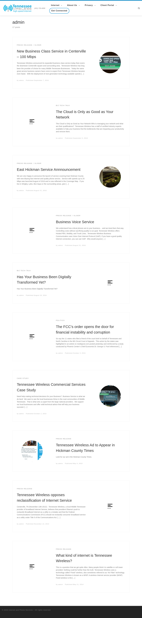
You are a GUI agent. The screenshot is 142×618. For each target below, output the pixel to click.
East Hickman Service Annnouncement (49, 170)
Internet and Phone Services (21, 610)
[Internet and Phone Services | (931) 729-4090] (17, 7)
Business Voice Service (75, 222)
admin (21, 80)
